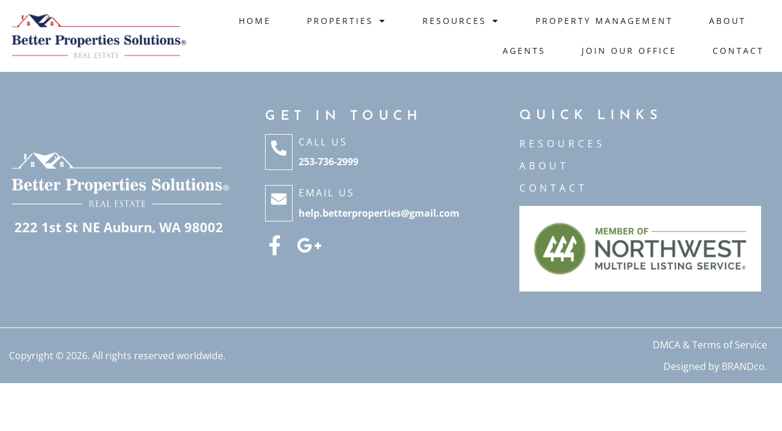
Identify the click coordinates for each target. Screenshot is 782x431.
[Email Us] (279, 203)
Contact (738, 50)
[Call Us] (279, 152)
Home (255, 20)
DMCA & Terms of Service (710, 344)
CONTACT (553, 188)
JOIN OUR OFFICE (629, 50)
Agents (524, 50)
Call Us (323, 141)
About (727, 20)
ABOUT (544, 166)
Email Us (327, 192)
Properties (347, 21)
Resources (461, 21)
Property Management (604, 20)
